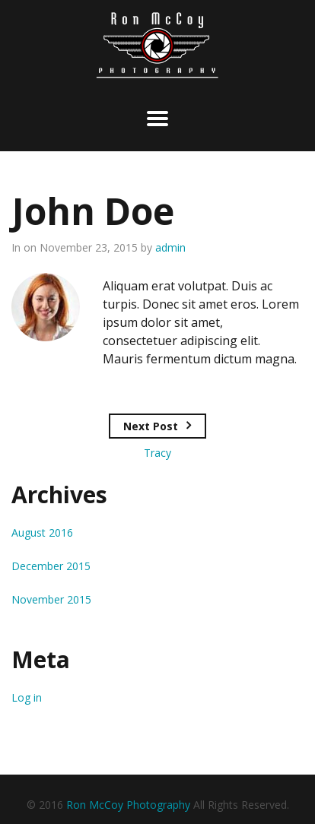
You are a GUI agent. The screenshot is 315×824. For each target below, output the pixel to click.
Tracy (157, 452)
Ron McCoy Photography (128, 804)
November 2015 (51, 599)
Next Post (150, 426)
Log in (26, 697)
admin (170, 247)
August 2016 (42, 532)
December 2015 (51, 566)
